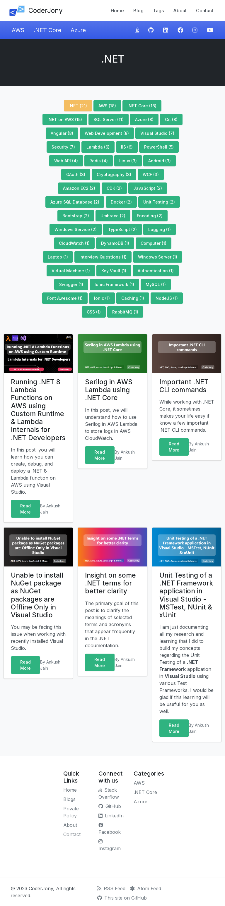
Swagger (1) (71, 284)
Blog (138, 10)
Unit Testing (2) (159, 201)
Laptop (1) (58, 256)
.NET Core (47, 30)
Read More (25, 508)
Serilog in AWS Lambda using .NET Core (108, 390)
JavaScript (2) (147, 188)
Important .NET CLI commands (184, 386)
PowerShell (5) (159, 146)
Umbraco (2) (112, 215)
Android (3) (159, 160)
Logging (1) (159, 229)
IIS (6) (127, 146)
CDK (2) (114, 188)
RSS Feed (111, 888)
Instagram (109, 845)
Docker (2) (121, 201)
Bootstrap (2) (75, 215)
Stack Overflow (108, 793)
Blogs (69, 799)
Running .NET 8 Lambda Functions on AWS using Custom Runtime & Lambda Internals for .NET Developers (38, 410)
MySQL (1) (156, 284)
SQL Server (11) (108, 119)
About (180, 10)
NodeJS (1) (167, 298)
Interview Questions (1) (103, 256)
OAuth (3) (75, 174)
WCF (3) (151, 174)
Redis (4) (98, 160)
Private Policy (71, 812)
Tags (158, 10)
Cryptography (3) (114, 174)
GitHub (109, 806)
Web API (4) (66, 160)
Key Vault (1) (113, 270)
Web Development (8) (107, 133)
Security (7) (63, 146)
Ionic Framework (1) (114, 284)
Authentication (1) (156, 270)
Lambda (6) (98, 146)
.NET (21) (78, 105)
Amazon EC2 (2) (79, 188)
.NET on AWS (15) (64, 119)
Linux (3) (128, 160)
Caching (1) (132, 298)
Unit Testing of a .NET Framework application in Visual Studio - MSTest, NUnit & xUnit (186, 595)
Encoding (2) (150, 215)
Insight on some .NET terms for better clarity (110, 583)
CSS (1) (94, 311)
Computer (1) (153, 243)
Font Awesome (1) (65, 298)
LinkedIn (111, 816)
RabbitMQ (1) (125, 311)
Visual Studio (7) (157, 133)
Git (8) (171, 119)
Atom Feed (145, 888)
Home (117, 10)
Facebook (109, 829)
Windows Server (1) (157, 256)
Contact (204, 10)
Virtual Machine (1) (71, 270)
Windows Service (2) (75, 229)
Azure (78, 30)
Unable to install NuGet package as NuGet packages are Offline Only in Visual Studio (37, 595)
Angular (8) (62, 133)
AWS (18, 30)
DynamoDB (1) (115, 243)
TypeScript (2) (122, 229)
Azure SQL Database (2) (74, 201)
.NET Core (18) (141, 105)
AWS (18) (107, 105)
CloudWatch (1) (74, 243)
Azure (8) (144, 119)
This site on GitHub (122, 898)
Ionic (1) (102, 298)
